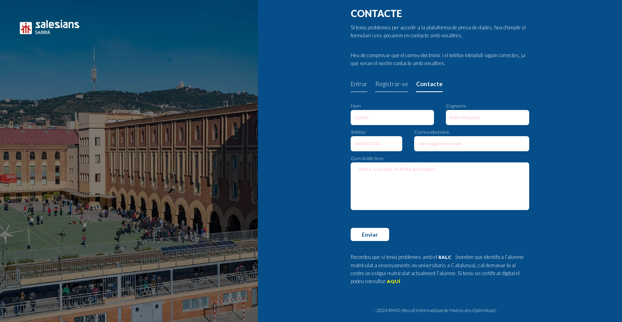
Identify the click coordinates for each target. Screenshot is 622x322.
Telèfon (358, 132)
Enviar (370, 234)
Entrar (359, 83)
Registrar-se (391, 83)
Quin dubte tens (367, 158)
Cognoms (456, 106)
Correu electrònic (432, 132)
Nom (356, 106)
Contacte (429, 83)
